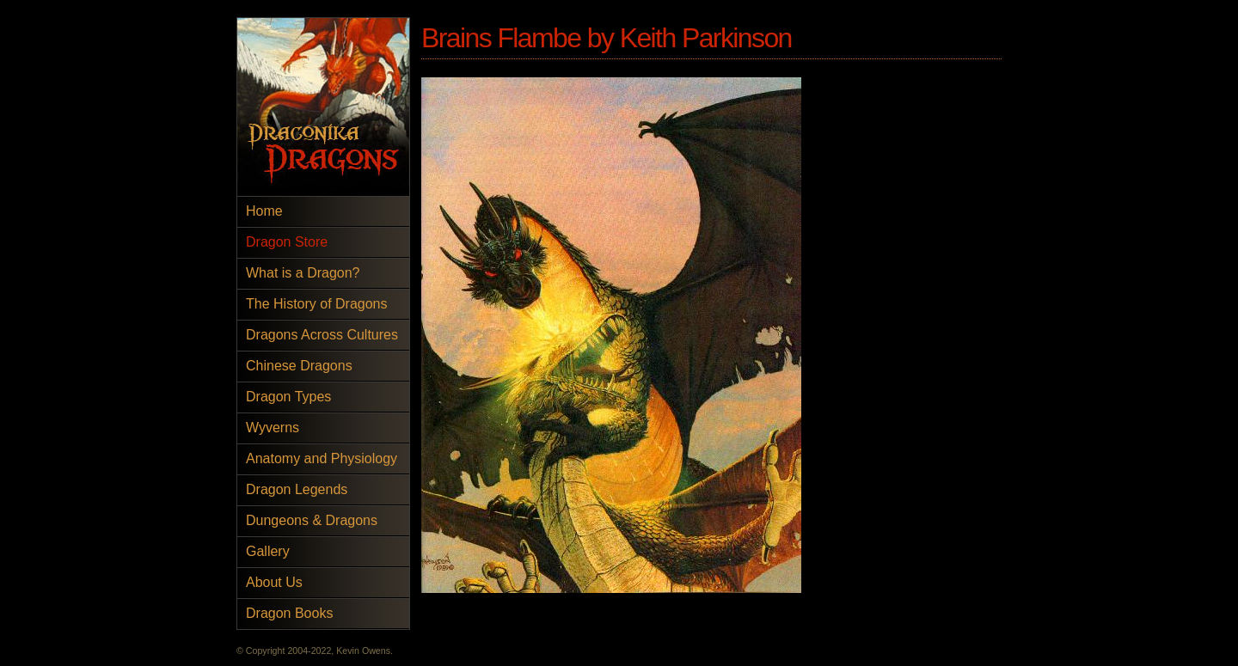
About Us (274, 582)
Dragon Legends (296, 489)
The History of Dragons (317, 303)
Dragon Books (289, 613)
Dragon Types (288, 396)
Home (264, 211)
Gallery (268, 551)
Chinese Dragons (299, 365)
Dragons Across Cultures (322, 334)
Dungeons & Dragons (311, 520)
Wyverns (272, 427)
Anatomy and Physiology (321, 458)
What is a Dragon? (303, 273)
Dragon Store (287, 242)
